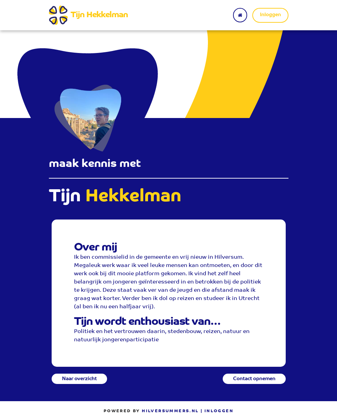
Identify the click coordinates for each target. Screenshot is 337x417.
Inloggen (270, 15)
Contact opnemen (254, 379)
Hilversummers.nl (170, 411)
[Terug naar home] (240, 15)
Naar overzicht (79, 379)
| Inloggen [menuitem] (217, 411)
